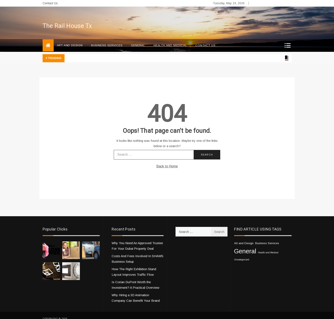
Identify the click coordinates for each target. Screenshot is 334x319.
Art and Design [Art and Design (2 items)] (243, 236)
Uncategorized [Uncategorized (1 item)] (241, 253)
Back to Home (167, 160)
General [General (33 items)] (245, 244)
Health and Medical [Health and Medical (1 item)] (268, 246)
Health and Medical (170, 39)
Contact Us (50, 3)
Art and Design (70, 39)
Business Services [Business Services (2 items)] (267, 236)
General (138, 39)
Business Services (107, 39)
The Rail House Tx (67, 19)
